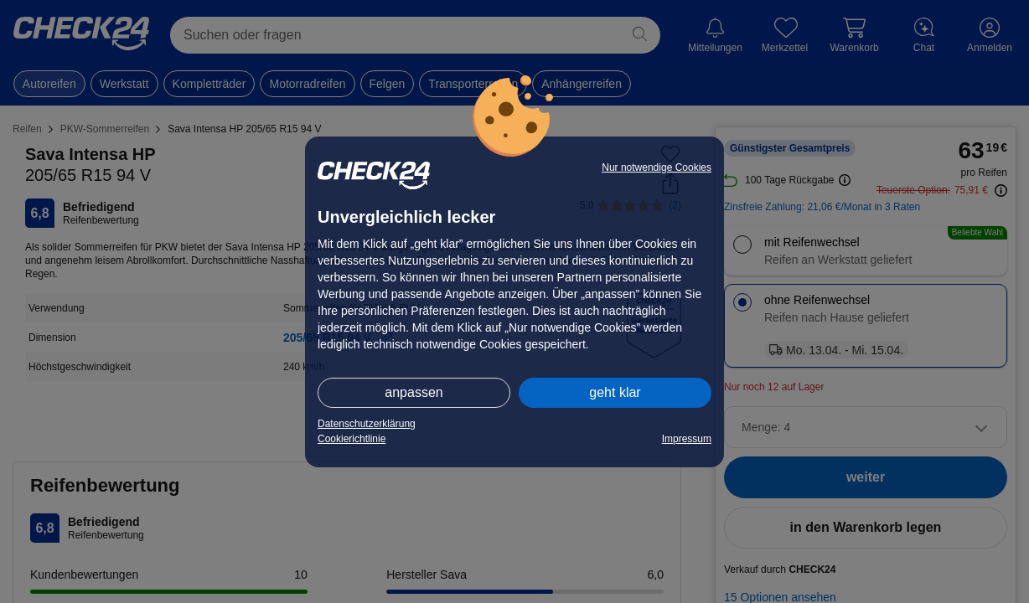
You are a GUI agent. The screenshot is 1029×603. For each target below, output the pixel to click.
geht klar (614, 392)
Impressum (686, 439)
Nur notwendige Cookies (656, 167)
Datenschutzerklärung (367, 424)
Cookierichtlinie (351, 439)
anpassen (413, 392)
